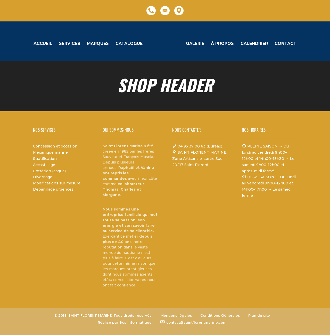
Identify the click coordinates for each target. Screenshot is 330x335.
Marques (99, 44)
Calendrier (253, 44)
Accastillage (44, 164)
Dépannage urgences (53, 189)
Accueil (44, 44)
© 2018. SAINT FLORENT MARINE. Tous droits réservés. (103, 315)
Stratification (45, 158)
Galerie (194, 44)
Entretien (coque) (49, 171)
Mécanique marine (50, 152)
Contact (284, 44)
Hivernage (42, 177)
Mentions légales (176, 315)
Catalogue (130, 44)
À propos (221, 44)
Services (70, 44)
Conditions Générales (220, 315)
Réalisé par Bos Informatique (125, 322)
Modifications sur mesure (56, 183)
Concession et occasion (55, 146)
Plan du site (259, 315)
